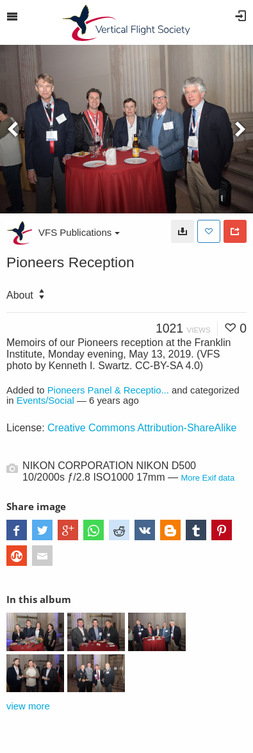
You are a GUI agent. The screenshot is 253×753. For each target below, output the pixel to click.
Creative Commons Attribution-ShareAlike (141, 427)
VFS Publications (79, 232)
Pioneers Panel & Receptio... (108, 390)
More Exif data (207, 478)
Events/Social (45, 400)
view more (28, 706)
